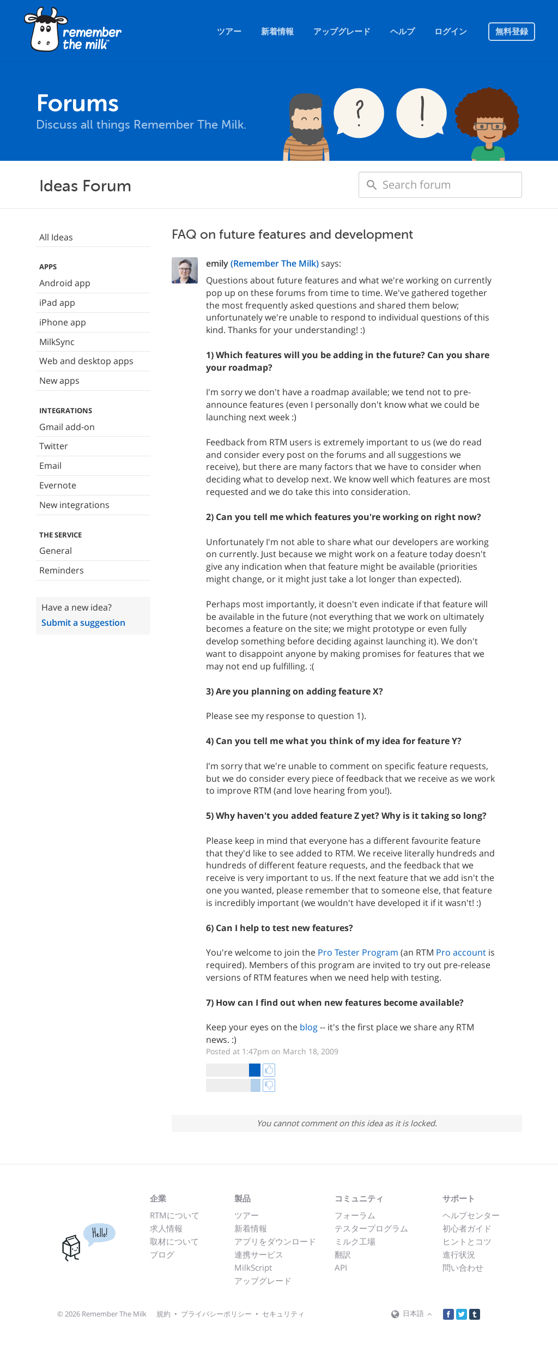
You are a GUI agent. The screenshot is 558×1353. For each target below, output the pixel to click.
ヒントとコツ (467, 1241)
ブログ (162, 1254)
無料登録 (511, 32)
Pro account (461, 952)
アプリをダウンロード (275, 1241)
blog (309, 1027)
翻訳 (343, 1254)
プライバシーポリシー (216, 1314)
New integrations (74, 505)
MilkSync (57, 342)
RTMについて (174, 1215)
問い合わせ (462, 1267)
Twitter (53, 446)
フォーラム (355, 1215)
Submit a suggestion (83, 623)
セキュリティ (283, 1314)
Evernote (57, 485)
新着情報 (277, 32)
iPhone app (62, 322)
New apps (59, 380)
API (341, 1267)
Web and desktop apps (86, 361)
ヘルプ (402, 32)
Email (50, 466)
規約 (163, 1314)
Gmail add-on (67, 427)
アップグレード (342, 32)
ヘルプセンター (471, 1215)
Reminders (61, 570)
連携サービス (258, 1254)
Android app (64, 283)
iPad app (57, 303)
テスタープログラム (371, 1228)
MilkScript (253, 1267)
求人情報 (166, 1228)
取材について (174, 1241)
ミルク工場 (355, 1241)
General (55, 551)
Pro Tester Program (358, 952)
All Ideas (56, 237)
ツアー (229, 32)
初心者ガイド (467, 1228)
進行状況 (458, 1254)
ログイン (450, 32)
